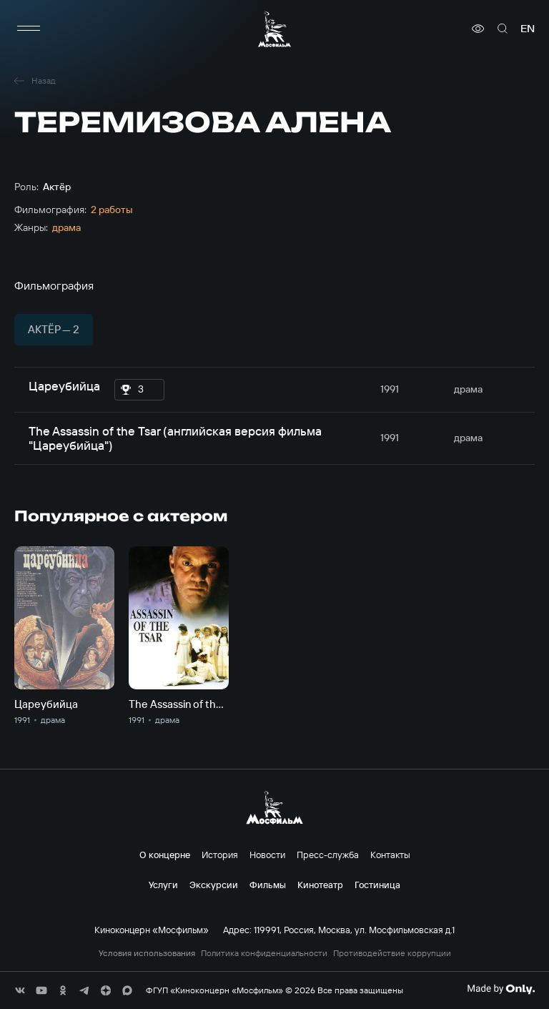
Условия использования (147, 953)
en (527, 28)
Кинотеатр (320, 884)
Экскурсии (213, 884)
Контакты (390, 854)
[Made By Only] (501, 989)
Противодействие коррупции (392, 953)
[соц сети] (20, 990)
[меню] (28, 28)
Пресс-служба (328, 854)
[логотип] (274, 29)
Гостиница (377, 884)
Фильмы (267, 884)
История (220, 854)
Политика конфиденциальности (264, 953)
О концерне (164, 854)
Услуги (163, 884)
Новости (267, 854)
